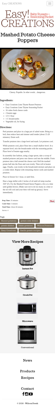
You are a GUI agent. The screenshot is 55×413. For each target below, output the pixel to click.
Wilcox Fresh (31, 403)
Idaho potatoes (25, 226)
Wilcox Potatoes (45, 226)
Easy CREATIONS (12, 3)
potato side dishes (29, 221)
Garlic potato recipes (30, 231)
